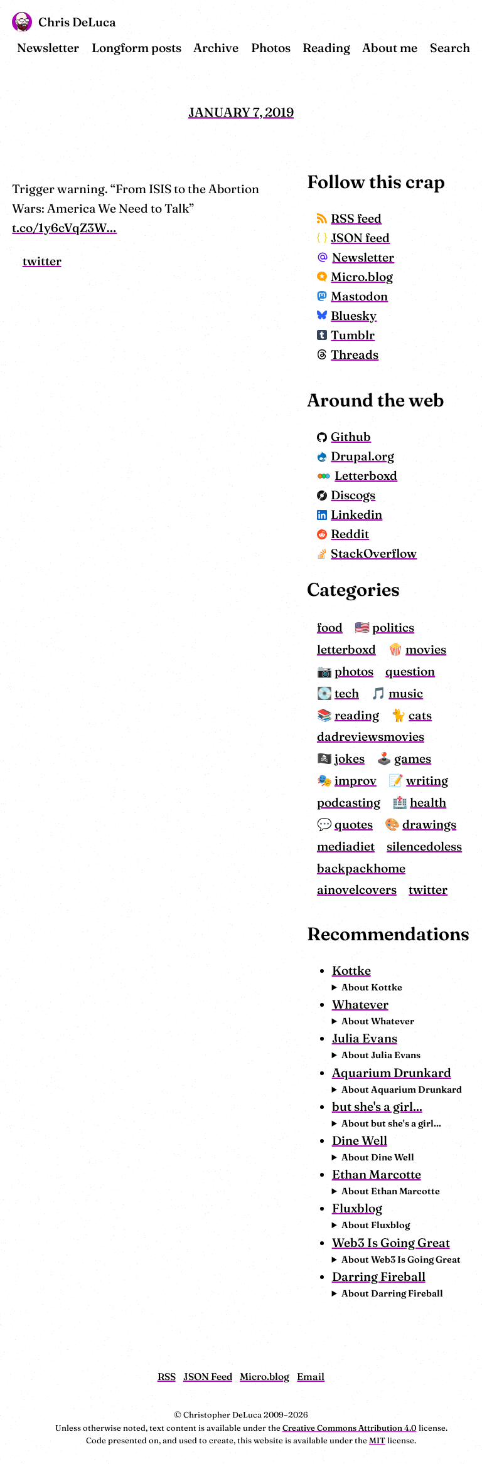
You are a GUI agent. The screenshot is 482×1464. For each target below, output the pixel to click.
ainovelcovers (357, 889)
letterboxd (346, 649)
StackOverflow (367, 553)
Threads (348, 354)
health (428, 802)
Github (344, 436)
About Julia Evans (380, 1055)
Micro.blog (355, 276)
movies (425, 649)
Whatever (360, 1004)
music (405, 693)
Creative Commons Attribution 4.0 (349, 1428)
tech (347, 693)
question (410, 671)
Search (450, 47)
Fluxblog (357, 1208)
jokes (350, 758)
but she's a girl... (377, 1106)
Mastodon (352, 296)
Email (310, 1376)
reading (357, 715)
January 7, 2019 (241, 112)
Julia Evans (364, 1038)
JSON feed (353, 237)
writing (427, 780)
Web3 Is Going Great (391, 1242)
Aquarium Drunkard (391, 1072)
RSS (167, 1376)
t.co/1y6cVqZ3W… (64, 227)
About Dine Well (377, 1157)
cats (420, 715)
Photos (271, 47)
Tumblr (346, 334)
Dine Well (359, 1140)
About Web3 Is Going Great (401, 1259)
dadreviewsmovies (370, 736)
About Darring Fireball (392, 1293)
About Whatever (377, 1021)
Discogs (346, 494)
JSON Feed (207, 1376)
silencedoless (424, 846)
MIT (377, 1440)
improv (356, 780)
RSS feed (349, 218)
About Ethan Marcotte (390, 1191)
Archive (215, 47)
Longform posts (136, 47)
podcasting (348, 802)
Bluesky (347, 315)
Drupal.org (356, 456)
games (412, 758)
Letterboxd (357, 475)
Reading (326, 47)
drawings (429, 824)
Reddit (343, 533)
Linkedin (350, 514)
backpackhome (361, 868)
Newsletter (48, 47)
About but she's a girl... (391, 1123)
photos (354, 671)
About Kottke (371, 987)
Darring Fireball (379, 1276)
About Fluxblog (375, 1225)
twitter (42, 260)
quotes (354, 824)
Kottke (351, 970)
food (330, 627)
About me (389, 47)
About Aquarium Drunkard (401, 1089)
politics (393, 627)
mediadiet (346, 846)
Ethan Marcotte (376, 1174)
